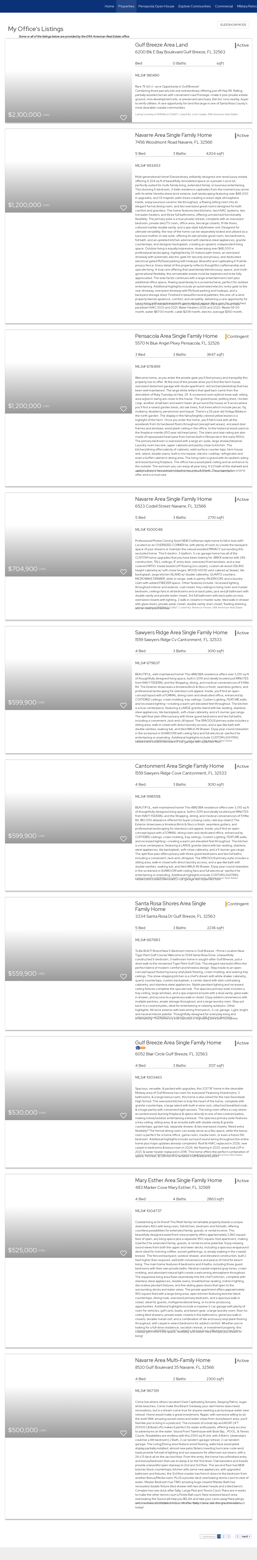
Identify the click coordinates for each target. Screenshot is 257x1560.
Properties (126, 6)
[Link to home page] (5, 6)
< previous (208, 1536)
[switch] (123, 116)
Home (109, 6)
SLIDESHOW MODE (233, 25)
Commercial (224, 6)
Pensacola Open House (156, 6)
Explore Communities (195, 6)
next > (246, 1536)
